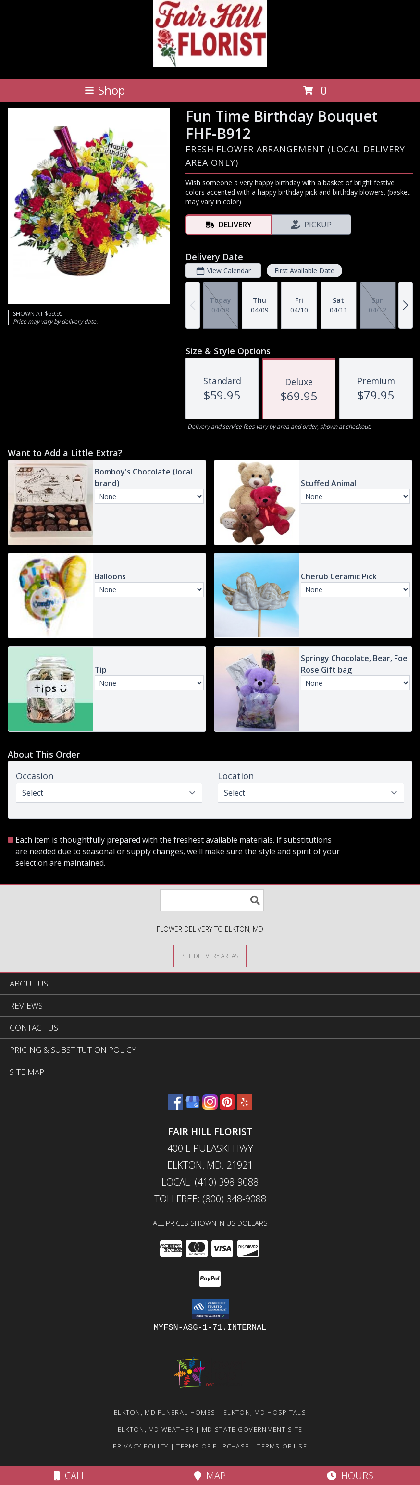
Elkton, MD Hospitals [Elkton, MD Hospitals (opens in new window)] (264, 1412)
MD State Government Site (252, 1429)
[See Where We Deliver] (210, 955)
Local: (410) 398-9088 (210, 1181)
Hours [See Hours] (350, 1475)
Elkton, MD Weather (156, 1429)
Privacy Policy (140, 1446)
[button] (210, 1309)
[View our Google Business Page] (192, 1106)
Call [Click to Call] (70, 1475)
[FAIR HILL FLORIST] (210, 64)
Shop (105, 90)
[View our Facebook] (175, 1106)
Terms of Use (282, 1446)
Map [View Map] (210, 1475)
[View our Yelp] (244, 1106)
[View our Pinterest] (227, 1106)
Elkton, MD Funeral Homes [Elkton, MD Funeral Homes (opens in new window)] (164, 1412)
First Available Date (304, 270)
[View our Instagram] (210, 1106)
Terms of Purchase (212, 1446)
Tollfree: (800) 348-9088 (210, 1198)
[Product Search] (212, 900)
